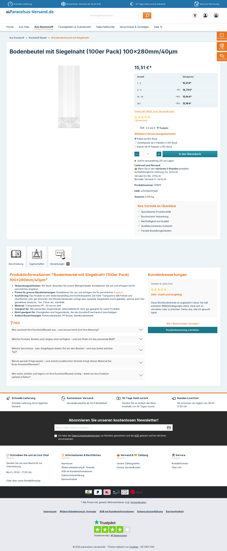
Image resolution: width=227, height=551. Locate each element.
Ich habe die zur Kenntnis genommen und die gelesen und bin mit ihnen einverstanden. (112, 437)
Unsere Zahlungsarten (128, 463)
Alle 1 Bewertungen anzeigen (182, 323)
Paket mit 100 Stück (147, 138)
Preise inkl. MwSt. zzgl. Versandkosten (154, 111)
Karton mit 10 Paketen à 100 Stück (154, 146)
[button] (77, 329)
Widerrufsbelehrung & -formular (78, 467)
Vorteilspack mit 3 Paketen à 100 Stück (157, 142)
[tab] (16, 256)
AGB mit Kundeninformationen (76, 471)
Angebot (118, 292)
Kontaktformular (32, 480)
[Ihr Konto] (205, 15)
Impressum (67, 463)
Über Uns (177, 467)
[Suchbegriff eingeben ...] (115, 15)
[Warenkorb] (216, 15)
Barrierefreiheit (69, 479)
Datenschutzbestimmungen (86, 435)
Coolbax (134, 546)
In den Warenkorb (190, 154)
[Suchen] (147, 15)
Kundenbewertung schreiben (182, 330)
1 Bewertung (140, 120)
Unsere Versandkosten (129, 467)
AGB (136, 435)
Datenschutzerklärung (72, 475)
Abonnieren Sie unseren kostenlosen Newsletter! (113, 420)
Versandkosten (138, 502)
